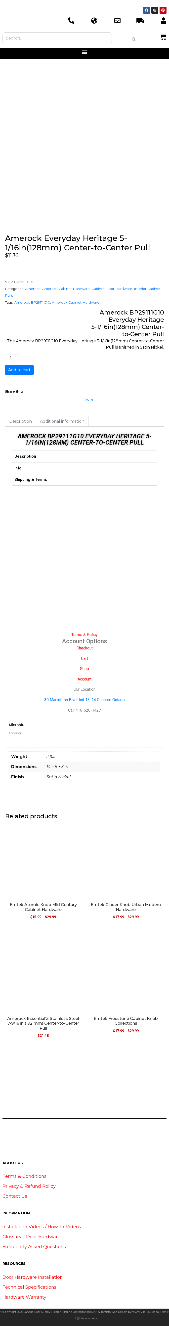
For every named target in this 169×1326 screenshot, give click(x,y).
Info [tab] (18, 468)
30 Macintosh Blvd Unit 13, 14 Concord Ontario (84, 699)
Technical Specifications (29, 1287)
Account (84, 679)
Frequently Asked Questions (34, 1246)
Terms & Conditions (24, 1176)
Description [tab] (20, 421)
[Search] (134, 39)
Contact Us (14, 1196)
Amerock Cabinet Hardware (66, 289)
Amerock (33, 289)
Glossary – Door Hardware (31, 1236)
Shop (84, 668)
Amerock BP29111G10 (32, 302)
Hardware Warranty (24, 1297)
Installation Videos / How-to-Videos (41, 1227)
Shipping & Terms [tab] (30, 479)
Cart (84, 658)
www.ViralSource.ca (145, 1312)
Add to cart (19, 369)
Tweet (90, 399)
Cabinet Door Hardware (111, 289)
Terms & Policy (84, 634)
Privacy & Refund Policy (29, 1186)
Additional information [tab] (62, 421)
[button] (85, 52)
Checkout (85, 648)
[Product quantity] (12, 358)
